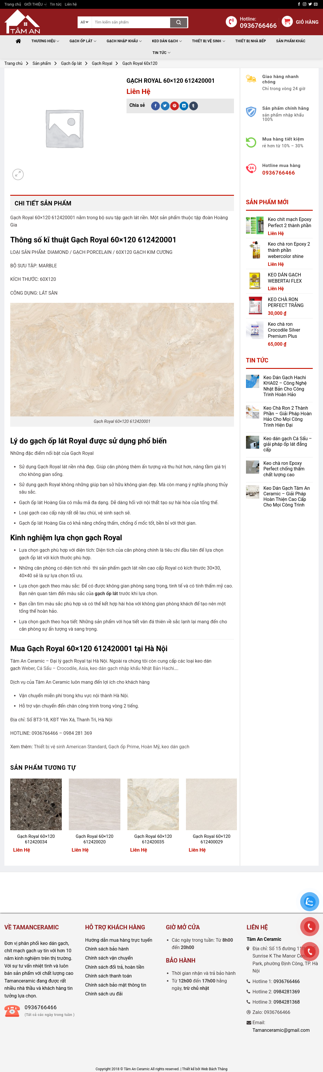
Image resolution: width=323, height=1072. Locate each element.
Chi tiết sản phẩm (43, 203)
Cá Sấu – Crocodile (56, 668)
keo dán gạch (175, 746)
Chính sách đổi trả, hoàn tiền (114, 967)
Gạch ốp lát (83, 41)
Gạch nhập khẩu (124, 41)
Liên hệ (71, 4)
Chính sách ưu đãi (104, 994)
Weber (28, 668)
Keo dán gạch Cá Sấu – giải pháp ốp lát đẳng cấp (288, 444)
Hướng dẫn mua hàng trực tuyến (118, 940)
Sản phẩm (42, 63)
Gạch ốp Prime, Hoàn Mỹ (134, 746)
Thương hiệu (45, 41)
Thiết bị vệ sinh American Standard (70, 746)
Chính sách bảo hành (107, 949)
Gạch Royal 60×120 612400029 (211, 839)
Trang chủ (12, 4)
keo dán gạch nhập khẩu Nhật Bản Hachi (132, 668)
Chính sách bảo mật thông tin (115, 985)
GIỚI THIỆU (35, 4)
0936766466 (287, 981)
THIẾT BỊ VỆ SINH (208, 41)
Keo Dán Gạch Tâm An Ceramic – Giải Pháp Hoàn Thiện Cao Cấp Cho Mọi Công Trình (287, 496)
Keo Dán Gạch (167, 41)
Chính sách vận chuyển (109, 958)
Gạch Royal (102, 63)
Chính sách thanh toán (108, 976)
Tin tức (55, 4)
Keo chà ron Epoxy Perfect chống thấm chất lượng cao (284, 468)
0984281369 (287, 992)
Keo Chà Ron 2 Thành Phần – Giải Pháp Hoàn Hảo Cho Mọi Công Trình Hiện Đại (288, 416)
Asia (83, 668)
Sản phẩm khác (290, 41)
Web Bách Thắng (214, 1069)
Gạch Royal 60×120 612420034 (36, 839)
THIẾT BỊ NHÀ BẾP (250, 41)
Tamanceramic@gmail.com (281, 1030)
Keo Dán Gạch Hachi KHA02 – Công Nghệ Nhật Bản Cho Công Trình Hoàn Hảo (285, 386)
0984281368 (287, 1002)
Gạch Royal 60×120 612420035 (153, 839)
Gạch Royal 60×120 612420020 (95, 839)
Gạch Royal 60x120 (139, 63)
